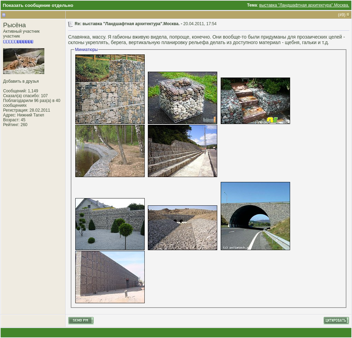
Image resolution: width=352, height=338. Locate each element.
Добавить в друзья (21, 81)
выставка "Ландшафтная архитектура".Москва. (304, 5)
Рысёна (14, 25)
